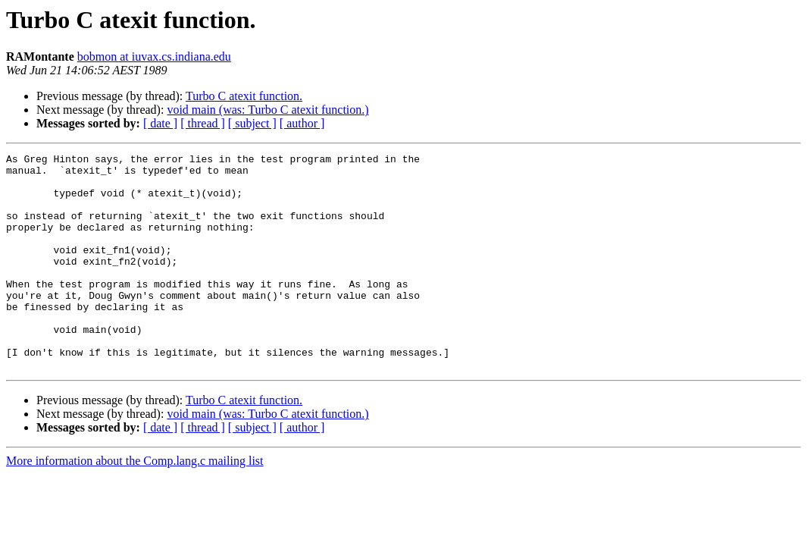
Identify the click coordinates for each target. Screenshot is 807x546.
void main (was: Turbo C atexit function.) (267, 109)
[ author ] (302, 123)
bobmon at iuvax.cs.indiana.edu (154, 56)
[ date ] (160, 123)
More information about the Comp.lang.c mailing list (135, 503)
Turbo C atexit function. (244, 95)
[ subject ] (252, 123)
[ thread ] (202, 123)
